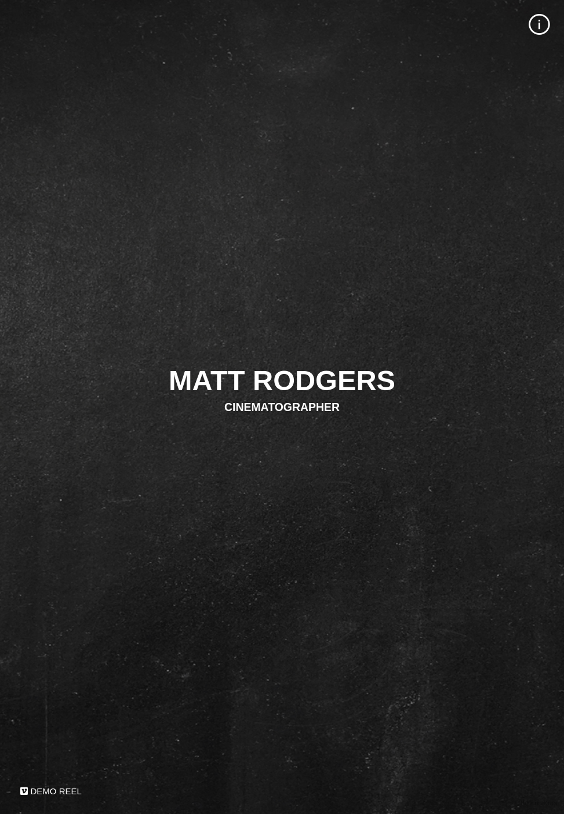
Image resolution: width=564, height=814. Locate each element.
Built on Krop (539, 803)
